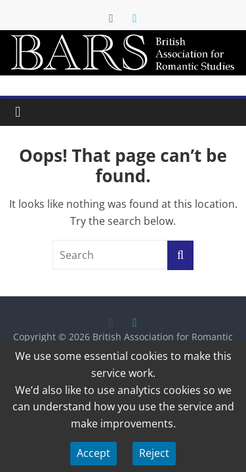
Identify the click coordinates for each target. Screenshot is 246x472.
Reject (154, 453)
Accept (93, 453)
